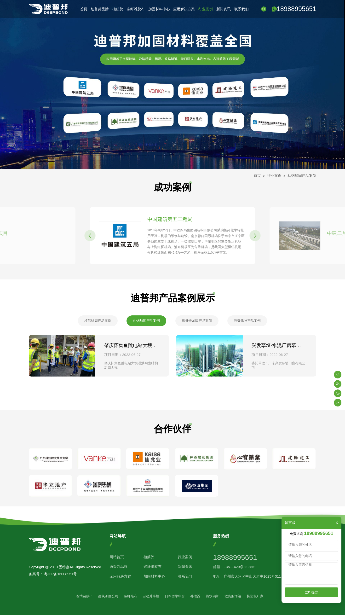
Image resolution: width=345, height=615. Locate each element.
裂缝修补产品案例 (247, 321)
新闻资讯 (223, 9)
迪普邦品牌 (100, 9)
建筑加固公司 (108, 596)
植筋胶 (117, 9)
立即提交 (311, 592)
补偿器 (195, 596)
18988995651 (296, 8)
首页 (83, 9)
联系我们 (241, 9)
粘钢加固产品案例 (302, 176)
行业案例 (205, 9)
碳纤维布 (130, 596)
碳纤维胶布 (136, 9)
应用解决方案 (184, 9)
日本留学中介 (175, 596)
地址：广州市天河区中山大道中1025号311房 (248, 576)
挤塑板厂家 (255, 596)
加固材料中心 (159, 9)
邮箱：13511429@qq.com (234, 567)
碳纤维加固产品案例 (197, 321)
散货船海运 (232, 596)
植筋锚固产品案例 (97, 321)
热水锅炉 (212, 596)
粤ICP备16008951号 (60, 574)
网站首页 (116, 557)
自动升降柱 (151, 596)
